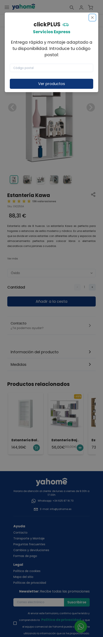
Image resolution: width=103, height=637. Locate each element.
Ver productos (51, 83)
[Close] (92, 17)
